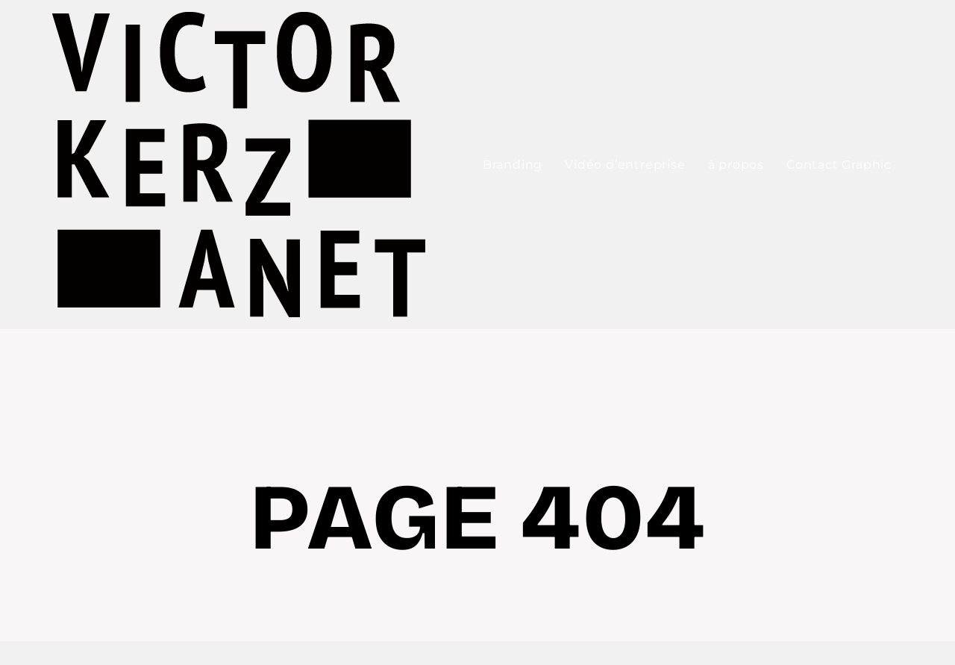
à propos (736, 164)
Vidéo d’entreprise (625, 164)
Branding (512, 164)
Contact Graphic (839, 164)
